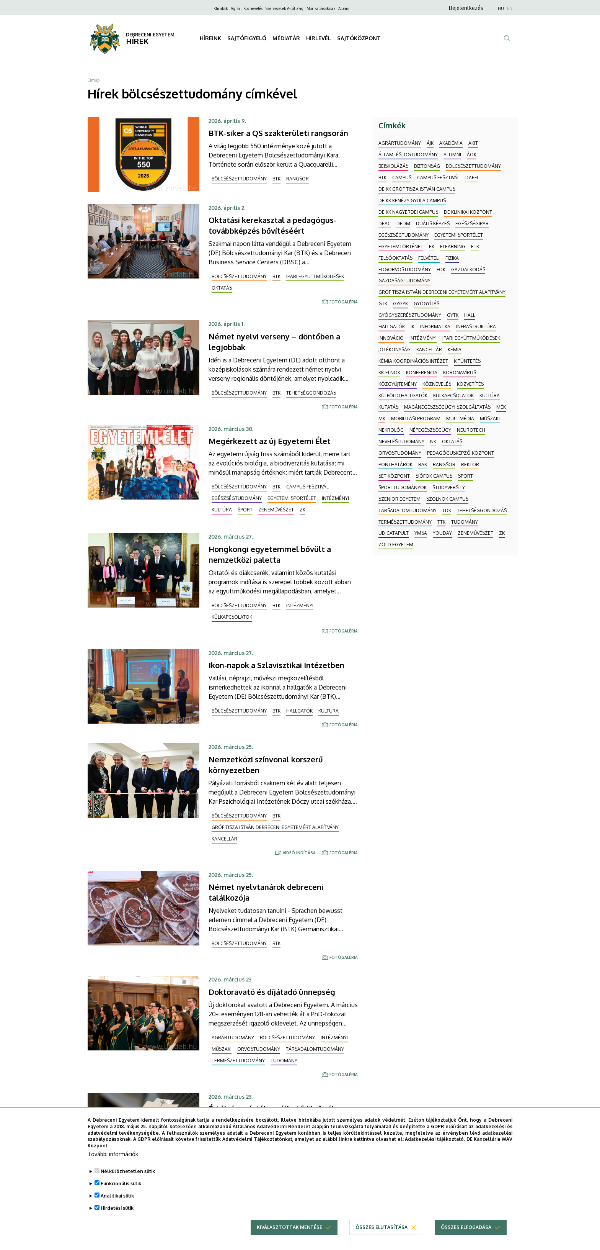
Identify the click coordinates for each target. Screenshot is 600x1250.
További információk (113, 1154)
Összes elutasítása (381, 1227)
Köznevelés (252, 8)
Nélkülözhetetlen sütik (128, 1171)
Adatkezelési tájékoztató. (435, 1139)
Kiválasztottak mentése (289, 1227)
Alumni (344, 8)
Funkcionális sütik (121, 1183)
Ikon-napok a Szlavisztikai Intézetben (276, 665)
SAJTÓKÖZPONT (359, 38)
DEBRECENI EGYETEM (150, 35)
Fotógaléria (343, 302)
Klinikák (221, 8)
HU (501, 8)
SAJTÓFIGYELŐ (246, 38)
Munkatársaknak (321, 8)
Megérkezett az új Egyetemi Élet (270, 441)
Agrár (235, 8)
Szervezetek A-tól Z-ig (284, 8)
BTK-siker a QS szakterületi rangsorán (278, 133)
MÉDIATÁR (286, 38)
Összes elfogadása (466, 1227)
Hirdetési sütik (117, 1208)
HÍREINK (210, 38)
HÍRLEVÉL (318, 38)
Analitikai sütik (117, 1196)
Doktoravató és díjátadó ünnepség (272, 992)
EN (509, 8)
